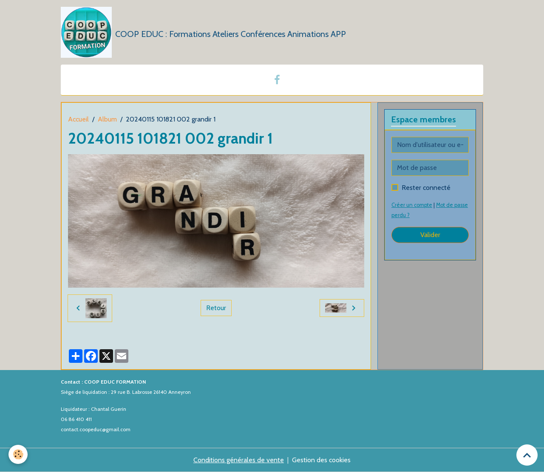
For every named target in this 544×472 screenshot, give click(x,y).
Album (107, 119)
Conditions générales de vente (238, 460)
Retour (216, 308)
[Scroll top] (527, 455)
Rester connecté (426, 188)
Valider (430, 235)
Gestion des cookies (321, 460)
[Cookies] (18, 454)
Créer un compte (411, 205)
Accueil (78, 119)
